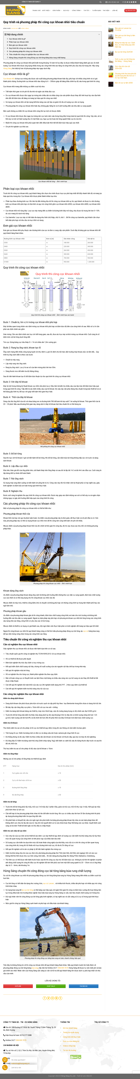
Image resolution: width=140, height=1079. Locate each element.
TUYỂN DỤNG (96, 10)
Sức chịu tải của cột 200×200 (122, 67)
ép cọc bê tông (27, 890)
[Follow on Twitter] (127, 2)
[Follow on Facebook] (123, 2)
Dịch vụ (66, 10)
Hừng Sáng (25, 28)
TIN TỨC (87, 10)
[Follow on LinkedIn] (133, 2)
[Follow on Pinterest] (131, 2)
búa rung (35, 968)
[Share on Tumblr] (60, 998)
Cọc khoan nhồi (9, 79)
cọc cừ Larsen (48, 883)
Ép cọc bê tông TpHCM (123, 52)
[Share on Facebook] (44, 998)
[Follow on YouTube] (135, 2)
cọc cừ (85, 631)
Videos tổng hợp (69, 1046)
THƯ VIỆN (107, 10)
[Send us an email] (129, 2)
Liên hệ (114, 10)
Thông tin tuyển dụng (71, 1032)
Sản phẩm (57, 10)
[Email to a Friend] (52, 998)
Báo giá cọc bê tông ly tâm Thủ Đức (125, 36)
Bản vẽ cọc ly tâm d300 (124, 83)
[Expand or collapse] (99, 34)
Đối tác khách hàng (70, 1028)
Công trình (77, 10)
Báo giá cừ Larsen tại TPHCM (123, 29)
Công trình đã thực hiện (71, 1037)
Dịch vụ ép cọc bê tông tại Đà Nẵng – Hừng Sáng (125, 60)
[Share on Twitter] (48, 998)
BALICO (89, 1076)
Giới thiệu (46, 10)
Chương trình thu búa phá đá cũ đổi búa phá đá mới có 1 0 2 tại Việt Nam (125, 76)
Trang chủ (36, 10)
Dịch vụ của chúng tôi (71, 1041)
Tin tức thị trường (69, 1050)
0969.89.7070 (63, 968)
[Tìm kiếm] (100, 2)
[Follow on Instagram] (125, 2)
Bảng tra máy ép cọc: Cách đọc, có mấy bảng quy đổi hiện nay (125, 45)
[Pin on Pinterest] (56, 998)
